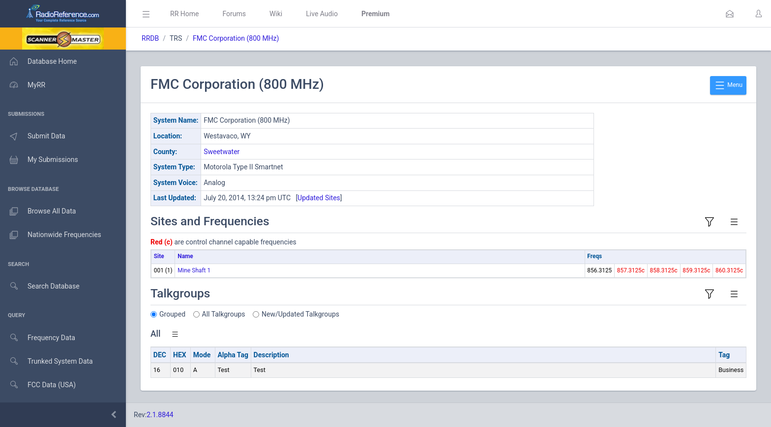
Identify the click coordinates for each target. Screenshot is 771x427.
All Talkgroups (223, 314)
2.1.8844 (160, 415)
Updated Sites (318, 198)
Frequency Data (37, 338)
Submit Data (32, 136)
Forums (234, 14)
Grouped (172, 314)
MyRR (22, 84)
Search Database (40, 286)
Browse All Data (38, 211)
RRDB (150, 38)
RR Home (184, 14)
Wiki (275, 14)
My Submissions (39, 160)
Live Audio (322, 14)
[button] (730, 14)
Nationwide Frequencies (50, 235)
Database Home (38, 61)
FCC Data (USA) (38, 385)
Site (159, 256)
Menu (728, 85)
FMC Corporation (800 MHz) (236, 38)
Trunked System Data (46, 361)
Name (185, 256)
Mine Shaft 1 (194, 270)
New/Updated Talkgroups (300, 314)
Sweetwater (221, 152)
